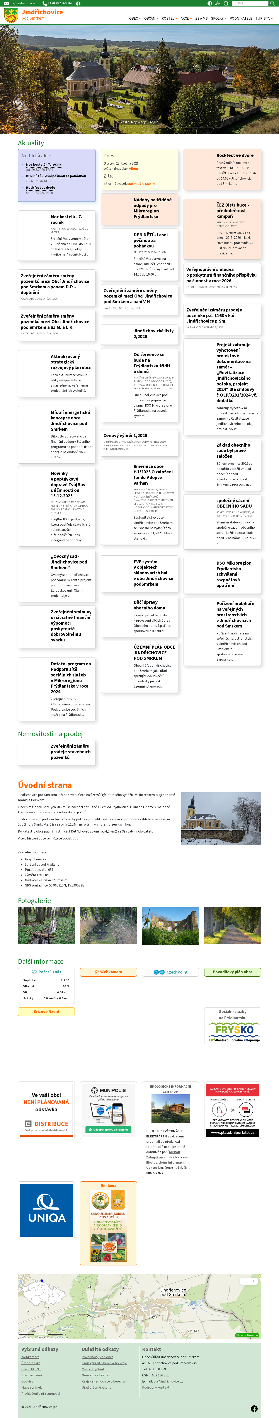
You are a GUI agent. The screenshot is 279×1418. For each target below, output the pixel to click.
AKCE (185, 18)
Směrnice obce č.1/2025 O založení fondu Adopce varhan (153, 475)
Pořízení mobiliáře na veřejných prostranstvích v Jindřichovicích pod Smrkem (235, 614)
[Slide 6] (108, 127)
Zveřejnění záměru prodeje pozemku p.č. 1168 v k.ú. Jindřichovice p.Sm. (214, 316)
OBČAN (149, 18)
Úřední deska (30, 1363)
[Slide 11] (147, 127)
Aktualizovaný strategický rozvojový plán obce (71, 362)
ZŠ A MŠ (201, 18)
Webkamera (108, 972)
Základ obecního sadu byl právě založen (233, 451)
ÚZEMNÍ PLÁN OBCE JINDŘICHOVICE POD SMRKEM (154, 653)
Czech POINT (31, 1369)
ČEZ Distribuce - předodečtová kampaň (232, 211)
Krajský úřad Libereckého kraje (104, 1363)
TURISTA (262, 18)
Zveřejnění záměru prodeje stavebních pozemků (71, 752)
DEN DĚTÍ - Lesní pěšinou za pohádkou (151, 240)
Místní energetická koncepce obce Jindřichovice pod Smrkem (70, 421)
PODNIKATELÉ (241, 18)
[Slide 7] (116, 127)
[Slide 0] (61, 127)
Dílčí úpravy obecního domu (149, 605)
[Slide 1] (69, 127)
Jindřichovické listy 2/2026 (154, 334)
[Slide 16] (186, 127)
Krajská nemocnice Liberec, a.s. (105, 1381)
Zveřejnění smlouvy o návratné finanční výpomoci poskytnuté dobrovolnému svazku (71, 626)
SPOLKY (217, 18)
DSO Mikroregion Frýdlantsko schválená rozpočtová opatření (234, 574)
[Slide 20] (218, 127)
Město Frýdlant (93, 1369)
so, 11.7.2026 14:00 (40, 190)
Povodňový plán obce (233, 972)
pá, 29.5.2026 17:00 (43, 167)
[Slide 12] (155, 127)
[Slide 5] (100, 127)
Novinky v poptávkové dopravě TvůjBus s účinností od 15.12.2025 (68, 484)
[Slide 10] (139, 127)
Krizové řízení (46, 1012)
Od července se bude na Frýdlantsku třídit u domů (152, 363)
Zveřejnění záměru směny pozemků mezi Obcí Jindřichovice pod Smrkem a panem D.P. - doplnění (55, 284)
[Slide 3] (84, 127)
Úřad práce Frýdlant (96, 1387)
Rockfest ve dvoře (235, 155)
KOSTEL (168, 18)
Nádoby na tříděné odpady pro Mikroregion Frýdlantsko (153, 208)
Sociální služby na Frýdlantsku (232, 1026)
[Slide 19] (210, 127)
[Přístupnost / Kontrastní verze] (210, 3)
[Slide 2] (76, 127)
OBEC (133, 18)
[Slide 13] (163, 127)
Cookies (27, 1381)
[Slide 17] (194, 127)
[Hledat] (250, 3)
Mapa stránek (31, 1387)
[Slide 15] (178, 127)
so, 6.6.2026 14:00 (56, 179)
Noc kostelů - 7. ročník (66, 220)
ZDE (75, 838)
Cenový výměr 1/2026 (125, 435)
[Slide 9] (131, 127)
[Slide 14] (171, 127)
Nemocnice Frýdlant (97, 1375)
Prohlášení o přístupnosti (40, 1393)
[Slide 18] (202, 127)
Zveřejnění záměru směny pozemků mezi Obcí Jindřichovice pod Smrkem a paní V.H (138, 296)
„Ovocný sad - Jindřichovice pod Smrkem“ (69, 562)
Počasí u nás (46, 985)
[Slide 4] (92, 127)
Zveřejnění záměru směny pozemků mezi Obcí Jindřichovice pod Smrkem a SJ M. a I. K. (55, 322)
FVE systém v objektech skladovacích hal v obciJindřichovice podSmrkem (153, 573)
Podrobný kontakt (156, 1387)
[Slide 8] (124, 127)
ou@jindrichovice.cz (168, 1381)
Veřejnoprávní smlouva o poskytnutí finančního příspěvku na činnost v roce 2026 (221, 275)
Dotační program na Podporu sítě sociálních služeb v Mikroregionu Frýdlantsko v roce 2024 (71, 678)
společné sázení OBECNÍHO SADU (234, 503)
